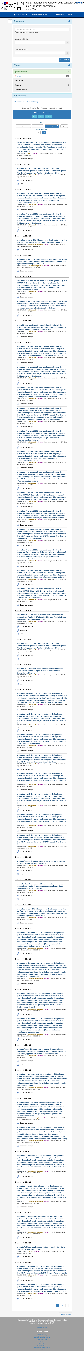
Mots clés (18, 85)
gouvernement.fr (42, 1339)
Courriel (48, 116)
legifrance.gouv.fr (42, 1336)
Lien (21, 184)
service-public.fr (42, 1334)
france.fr (42, 1341)
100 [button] (49, 132)
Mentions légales (42, 1327)
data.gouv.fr (42, 1343)
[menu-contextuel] (15, 32)
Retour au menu (65, 1314)
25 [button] (38, 132)
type (64, 126)
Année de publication (22, 89)
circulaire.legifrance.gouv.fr (42, 1338)
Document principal (26, 159)
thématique (38, 126)
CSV (41, 116)
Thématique (19, 80)
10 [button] (33, 132)
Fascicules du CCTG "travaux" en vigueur (27, 102)
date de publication (23, 126)
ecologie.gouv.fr (42, 1345)
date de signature (51, 126)
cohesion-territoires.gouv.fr (42, 1347)
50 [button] (44, 132)
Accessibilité (42, 1326)
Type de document (21, 72)
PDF (34, 116)
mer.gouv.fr (42, 1349)
